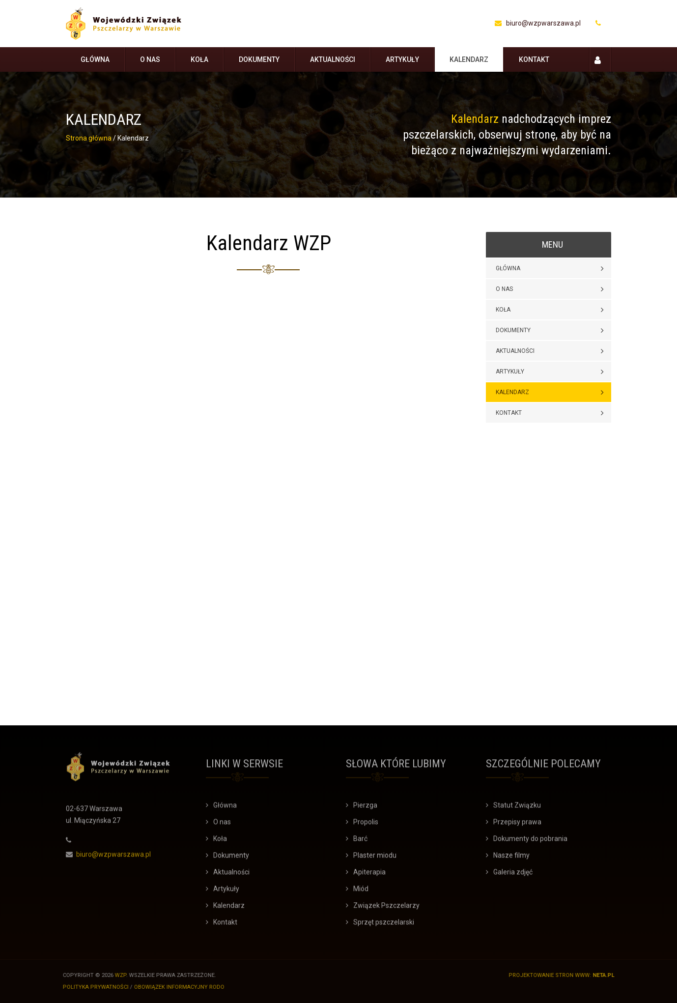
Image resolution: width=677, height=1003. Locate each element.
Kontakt (534, 59)
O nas (150, 59)
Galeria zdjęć (513, 875)
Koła (199, 59)
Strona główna (89, 138)
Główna (95, 59)
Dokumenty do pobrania (530, 842)
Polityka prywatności (92, 987)
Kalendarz (469, 59)
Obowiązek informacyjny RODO (176, 987)
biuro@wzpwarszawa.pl (538, 23)
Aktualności (332, 59)
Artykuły (402, 59)
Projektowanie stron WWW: (553, 975)
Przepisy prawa (517, 825)
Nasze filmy (511, 858)
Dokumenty (259, 59)
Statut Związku (517, 808)
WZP (117, 975)
